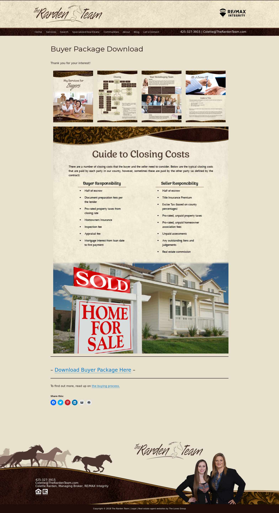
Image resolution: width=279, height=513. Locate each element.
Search (64, 32)
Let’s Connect (151, 32)
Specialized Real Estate (85, 32)
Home (38, 32)
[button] (73, 96)
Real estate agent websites (151, 508)
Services (51, 32)
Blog (136, 32)
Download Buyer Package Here (93, 370)
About (126, 32)
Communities (111, 32)
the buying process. (106, 386)
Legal (133, 508)
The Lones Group (177, 508)
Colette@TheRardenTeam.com (224, 31)
